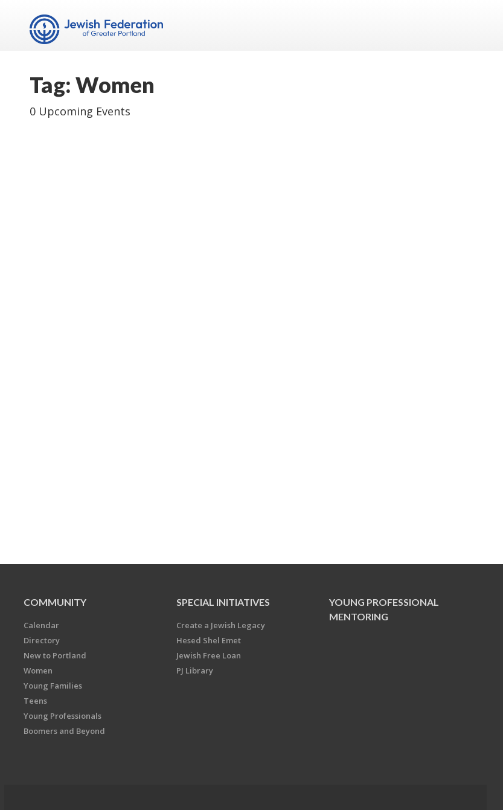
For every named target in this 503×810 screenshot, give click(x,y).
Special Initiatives (223, 602)
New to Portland (55, 655)
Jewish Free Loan (208, 655)
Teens (35, 700)
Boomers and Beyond (64, 730)
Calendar (41, 625)
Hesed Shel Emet (208, 640)
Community (55, 602)
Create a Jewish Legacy (220, 625)
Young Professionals (62, 715)
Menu (459, 25)
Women (38, 670)
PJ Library (194, 670)
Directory (42, 640)
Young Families (53, 685)
